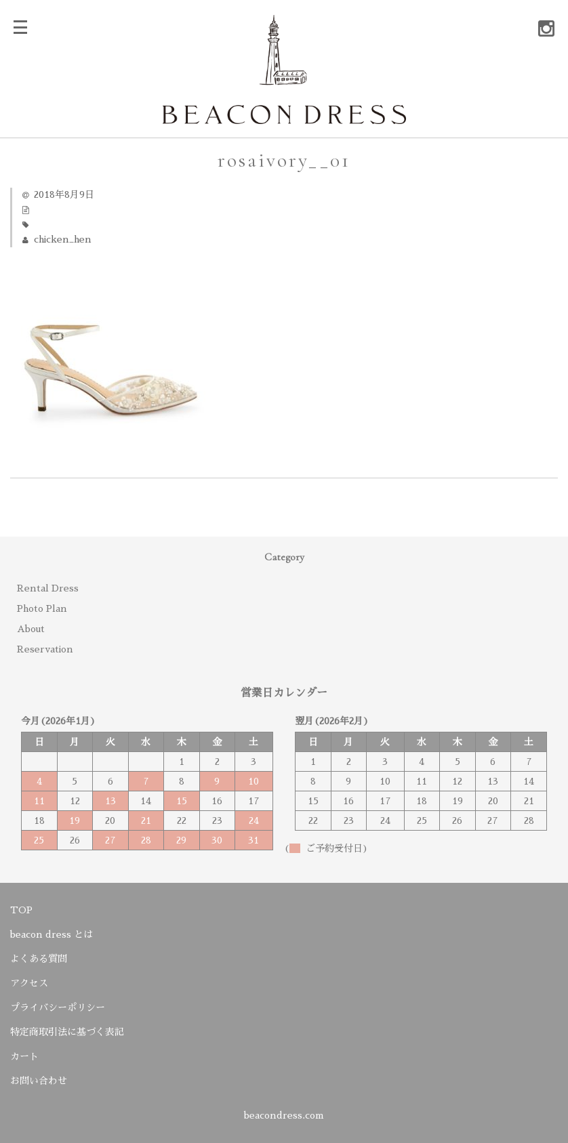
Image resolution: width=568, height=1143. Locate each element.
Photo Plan (42, 608)
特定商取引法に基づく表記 (67, 1032)
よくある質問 (38, 958)
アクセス (29, 983)
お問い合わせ (38, 1080)
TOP (21, 910)
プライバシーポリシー (57, 1007)
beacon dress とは (51, 934)
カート (24, 1056)
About (31, 628)
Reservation (45, 649)
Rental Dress (48, 588)
